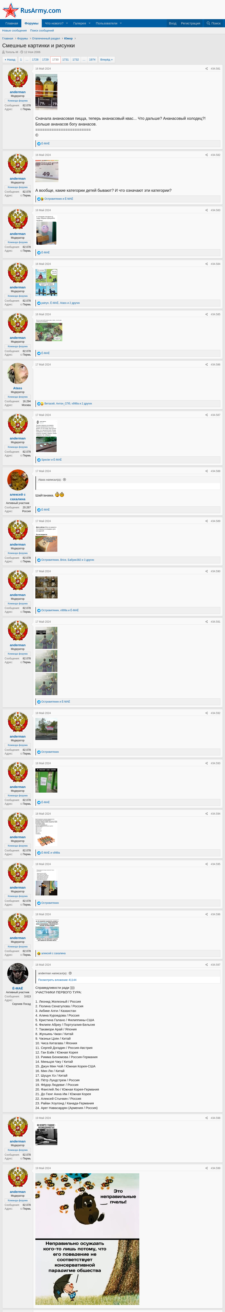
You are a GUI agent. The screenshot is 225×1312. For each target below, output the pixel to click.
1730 (55, 59)
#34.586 (215, 364)
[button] (67, 23)
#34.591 (215, 621)
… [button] (26, 59)
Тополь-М (11, 52)
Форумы (31, 23)
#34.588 (215, 471)
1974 (92, 59)
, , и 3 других (67, 559)
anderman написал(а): (52, 973)
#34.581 (215, 68)
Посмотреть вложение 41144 (57, 980)
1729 (45, 59)
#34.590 (215, 571)
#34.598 (215, 1118)
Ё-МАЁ (17, 988)
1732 (76, 59)
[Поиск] (213, 23)
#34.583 (215, 210)
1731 (65, 59)
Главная (11, 23)
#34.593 (215, 763)
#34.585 (215, 314)
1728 (35, 59)
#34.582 (215, 155)
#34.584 (215, 264)
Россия (26, 511)
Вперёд (105, 59)
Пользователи (106, 23)
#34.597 (215, 964)
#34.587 (215, 415)
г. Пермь (26, 109)
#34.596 (215, 914)
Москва (26, 405)
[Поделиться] (206, 68)
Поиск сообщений (42, 30)
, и (60, 610)
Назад (11, 59)
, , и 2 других (60, 302)
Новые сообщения (14, 30)
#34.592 (215, 713)
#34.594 (215, 813)
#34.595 (215, 864)
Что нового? (54, 23)
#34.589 (215, 521)
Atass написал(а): (50, 479)
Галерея (79, 23)
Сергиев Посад (21, 1004)
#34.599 (215, 1168)
